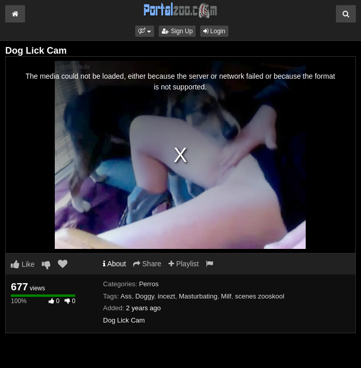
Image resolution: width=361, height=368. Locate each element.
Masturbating (198, 296)
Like (23, 264)
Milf (226, 296)
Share (147, 264)
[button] (144, 31)
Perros (148, 284)
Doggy (144, 296)
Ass (126, 296)
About (114, 264)
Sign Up (177, 31)
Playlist (183, 264)
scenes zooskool (259, 296)
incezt (166, 296)
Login (214, 31)
